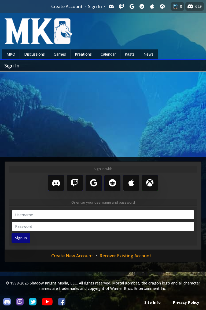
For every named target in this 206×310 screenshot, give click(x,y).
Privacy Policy (186, 302)
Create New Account (72, 256)
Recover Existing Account (125, 256)
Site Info (152, 302)
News (148, 54)
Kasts (130, 54)
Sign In (95, 6)
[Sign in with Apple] (152, 6)
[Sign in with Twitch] (121, 6)
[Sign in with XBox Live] (162, 6)
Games (60, 54)
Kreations (83, 54)
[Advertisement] (103, 112)
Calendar (108, 54)
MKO (10, 54)
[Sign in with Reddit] (142, 6)
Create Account (67, 6)
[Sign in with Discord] (111, 6)
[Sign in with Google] (132, 6)
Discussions (34, 54)
